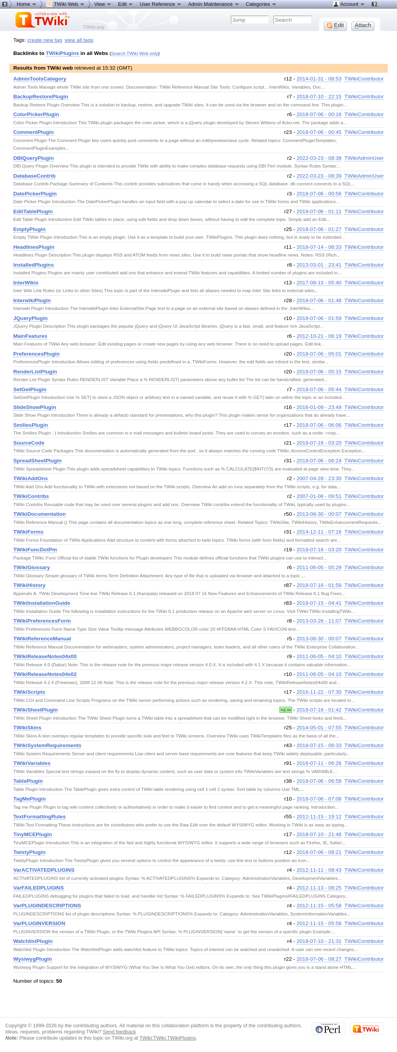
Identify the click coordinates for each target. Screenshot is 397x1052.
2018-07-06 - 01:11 (319, 211)
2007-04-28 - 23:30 (319, 478)
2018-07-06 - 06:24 (319, 461)
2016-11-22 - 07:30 (319, 692)
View (103, 4)
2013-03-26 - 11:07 (319, 621)
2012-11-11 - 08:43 (319, 870)
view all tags (79, 40)
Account (349, 4)
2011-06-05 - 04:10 (319, 656)
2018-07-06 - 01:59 (319, 318)
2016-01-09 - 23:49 (319, 407)
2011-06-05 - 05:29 (319, 567)
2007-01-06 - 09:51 (319, 496)
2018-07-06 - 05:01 (319, 354)
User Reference (161, 4)
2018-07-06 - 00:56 (319, 194)
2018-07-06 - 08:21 (319, 852)
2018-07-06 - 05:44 (319, 389)
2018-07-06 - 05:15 (319, 372)
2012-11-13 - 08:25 (319, 888)
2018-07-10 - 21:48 (319, 834)
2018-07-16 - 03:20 (319, 443)
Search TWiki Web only (134, 53)
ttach (363, 25)
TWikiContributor (364, 79)
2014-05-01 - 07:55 (319, 727)
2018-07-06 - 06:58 (319, 781)
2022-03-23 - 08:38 (319, 158)
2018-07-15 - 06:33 (319, 745)
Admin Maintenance (214, 4)
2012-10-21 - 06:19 (319, 336)
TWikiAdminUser (364, 158)
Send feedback (119, 1032)
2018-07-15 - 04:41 (319, 603)
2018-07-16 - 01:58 (319, 585)
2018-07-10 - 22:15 (319, 96)
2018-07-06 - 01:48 (319, 300)
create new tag (45, 40)
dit (335, 25)
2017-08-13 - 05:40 (319, 283)
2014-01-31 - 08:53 (319, 79)
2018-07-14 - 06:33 (319, 247)
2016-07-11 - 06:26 (319, 763)
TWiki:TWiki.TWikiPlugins (168, 1038)
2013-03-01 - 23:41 (319, 265)
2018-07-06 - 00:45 (319, 132)
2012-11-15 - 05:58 (319, 905)
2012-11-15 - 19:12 (319, 816)
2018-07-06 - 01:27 (319, 229)
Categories (261, 4)
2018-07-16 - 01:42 (319, 710)
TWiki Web (65, 4)
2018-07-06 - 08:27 (319, 959)
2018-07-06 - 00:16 (319, 114)
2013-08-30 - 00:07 (319, 514)
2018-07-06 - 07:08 (319, 799)
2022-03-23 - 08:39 (319, 176)
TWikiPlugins (62, 53)
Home (27, 4)
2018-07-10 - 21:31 (319, 941)
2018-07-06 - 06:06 (319, 425)
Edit (125, 4)
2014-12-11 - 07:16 (319, 532)
